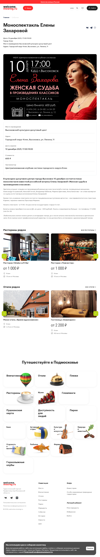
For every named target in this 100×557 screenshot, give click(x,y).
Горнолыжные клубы (15, 464)
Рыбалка (34, 444)
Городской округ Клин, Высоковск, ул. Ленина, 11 (28, 46)
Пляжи (74, 375)
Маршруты (42, 508)
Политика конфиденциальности (14, 506)
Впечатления (14, 375)
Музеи (41, 392)
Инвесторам (71, 488)
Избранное (71, 512)
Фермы (57, 444)
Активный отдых (34, 428)
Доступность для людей (46, 413)
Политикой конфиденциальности (38, 552)
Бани (8, 427)
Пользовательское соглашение (14, 502)
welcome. (9, 483)
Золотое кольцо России (50, 2)
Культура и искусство (58, 429)
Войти (69, 516)
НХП (40, 524)
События (15, 17)
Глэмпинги (68, 392)
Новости (41, 520)
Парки (74, 410)
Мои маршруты (73, 508)
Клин (11, 41)
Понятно (90, 548)
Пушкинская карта (14, 412)
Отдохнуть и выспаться (11, 446)
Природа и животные (82, 429)
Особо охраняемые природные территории (79, 493)
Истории (41, 516)
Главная (6, 17)
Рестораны (13, 392)
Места (40, 488)
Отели (42, 375)
